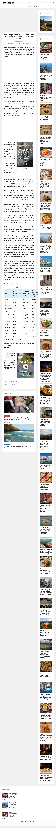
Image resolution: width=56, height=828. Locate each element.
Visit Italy (28, 2)
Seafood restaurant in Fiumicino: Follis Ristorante (45, 571)
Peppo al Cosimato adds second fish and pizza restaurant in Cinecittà (45, 400)
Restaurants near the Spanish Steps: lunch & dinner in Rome (46, 778)
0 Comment (28, 43)
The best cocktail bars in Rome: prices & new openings (46, 633)
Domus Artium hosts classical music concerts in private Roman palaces (46, 508)
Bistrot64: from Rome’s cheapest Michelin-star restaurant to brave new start (46, 207)
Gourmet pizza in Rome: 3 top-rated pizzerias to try (46, 676)
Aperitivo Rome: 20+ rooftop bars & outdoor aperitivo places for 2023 (46, 291)
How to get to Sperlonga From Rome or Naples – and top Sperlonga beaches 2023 (45, 248)
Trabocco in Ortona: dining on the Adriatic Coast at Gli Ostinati (45, 423)
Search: (25, 287)
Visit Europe (35, 2)
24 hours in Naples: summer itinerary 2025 (45, 227)
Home (16, 2)
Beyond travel (43, 2)
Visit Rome (21, 2)
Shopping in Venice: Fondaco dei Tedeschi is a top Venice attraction (45, 530)
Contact (50, 2)
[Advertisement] (19, 20)
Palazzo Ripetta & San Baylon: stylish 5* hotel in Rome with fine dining (45, 354)
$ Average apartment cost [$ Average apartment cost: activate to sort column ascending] (26, 293)
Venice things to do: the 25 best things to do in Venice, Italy (45, 612)
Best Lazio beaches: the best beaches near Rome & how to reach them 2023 (44, 445)
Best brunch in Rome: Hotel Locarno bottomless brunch (45, 162)
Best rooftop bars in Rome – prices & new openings (45, 312)
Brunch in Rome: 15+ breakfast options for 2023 (45, 716)
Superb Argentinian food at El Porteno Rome (46, 98)
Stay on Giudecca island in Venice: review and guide (46, 551)
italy (14, 381)
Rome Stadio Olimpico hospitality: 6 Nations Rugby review (45, 655)
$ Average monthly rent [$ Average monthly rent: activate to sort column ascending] (35, 293)
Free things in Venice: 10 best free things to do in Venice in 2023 (46, 592)
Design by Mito (32, 821)
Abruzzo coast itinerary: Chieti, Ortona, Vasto (46, 270)
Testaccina (11, 43)
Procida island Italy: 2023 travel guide (46, 467)
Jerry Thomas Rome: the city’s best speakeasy (45, 758)
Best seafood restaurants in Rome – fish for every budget (45, 333)
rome (21, 381)
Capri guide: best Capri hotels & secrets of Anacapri (46, 77)
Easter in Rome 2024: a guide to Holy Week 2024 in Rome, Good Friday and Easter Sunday (45, 377)
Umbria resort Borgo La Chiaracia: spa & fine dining (45, 697)
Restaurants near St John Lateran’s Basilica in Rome (45, 57)
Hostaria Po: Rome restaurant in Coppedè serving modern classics (46, 184)
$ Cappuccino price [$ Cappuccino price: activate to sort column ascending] (17, 293)
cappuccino (10, 381)
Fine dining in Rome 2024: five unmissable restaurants (45, 119)
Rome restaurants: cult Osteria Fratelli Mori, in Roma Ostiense (46, 737)
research (17, 381)
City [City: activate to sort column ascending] (6, 293)
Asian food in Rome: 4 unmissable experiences (44, 487)
